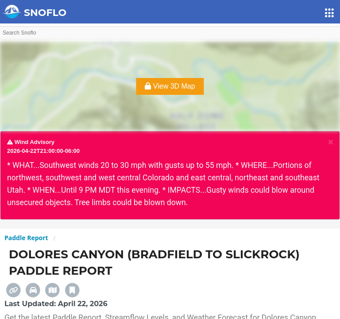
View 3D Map (170, 86)
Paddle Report (26, 237)
